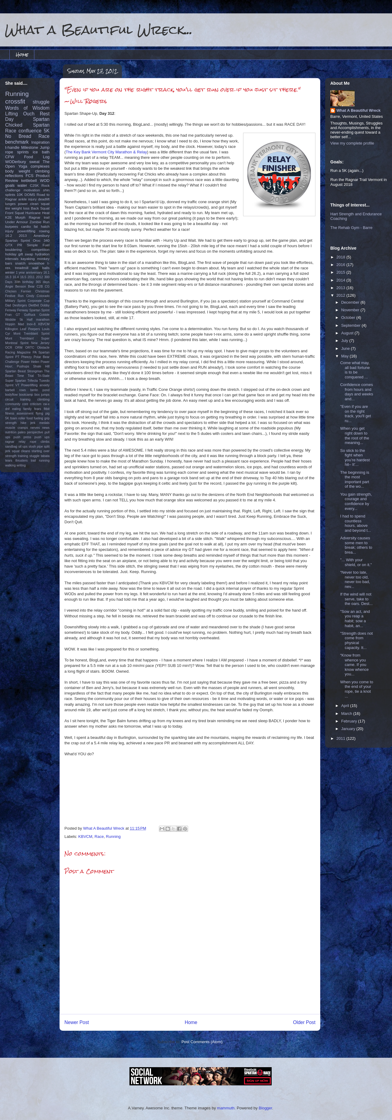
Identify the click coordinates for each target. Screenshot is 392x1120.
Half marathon (38, 319)
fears (37, 409)
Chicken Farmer (18, 291)
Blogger (265, 1108)
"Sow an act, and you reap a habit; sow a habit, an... (355, 618)
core (25, 404)
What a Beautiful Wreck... (99, 29)
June (346, 348)
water (22, 185)
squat (45, 204)
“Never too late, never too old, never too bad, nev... (355, 579)
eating (16, 409)
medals (45, 423)
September (351, 325)
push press (22, 437)
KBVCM (85, 836)
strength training (16, 456)
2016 (341, 264)
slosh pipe (36, 446)
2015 (341, 272)
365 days (43, 282)
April (345, 705)
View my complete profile (352, 143)
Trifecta (32, 380)
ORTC (29, 347)
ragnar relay (15, 441)
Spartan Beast (15, 371)
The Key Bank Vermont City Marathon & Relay (106, 152)
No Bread (18, 136)
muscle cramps (16, 427)
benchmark (17, 142)
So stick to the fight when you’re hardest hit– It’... (355, 457)
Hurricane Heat (37, 213)
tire (7, 208)
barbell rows (15, 390)
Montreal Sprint (17, 343)
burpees (11, 226)
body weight (17, 171)
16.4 (16, 277)
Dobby (45, 305)
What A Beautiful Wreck (358, 110)
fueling (38, 418)
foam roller (18, 418)
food (29, 418)
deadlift (44, 199)
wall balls (41, 268)
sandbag (11, 446)
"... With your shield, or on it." (356, 562)
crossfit (15, 101)
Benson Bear (25, 286)
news (46, 427)
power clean (28, 204)
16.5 (23, 277)
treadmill (21, 268)
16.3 (8, 277)
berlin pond (40, 390)
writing (21, 465)
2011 (31, 277)
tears (8, 460)
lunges (10, 204)
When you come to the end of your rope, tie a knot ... (356, 689)
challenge (12, 190)
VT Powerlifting (26, 385)
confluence (30, 130)
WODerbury (15, 161)
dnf (7, 409)
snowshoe (37, 263)
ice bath (41, 152)
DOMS (30, 194)
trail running (40, 460)
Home (22, 54)
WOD (45, 180)
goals (10, 185)
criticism (36, 404)
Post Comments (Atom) (201, 1042)
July (345, 340)
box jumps (42, 394)
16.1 (46, 272)
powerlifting (26, 231)
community (12, 404)
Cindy (30, 296)
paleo (22, 432)
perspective (35, 432)
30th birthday (24, 282)
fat (36, 226)
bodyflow (11, 394)
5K (47, 130)
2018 (341, 257)
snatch (20, 263)
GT (17, 314)
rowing (44, 231)
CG (47, 286)
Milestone (29, 147)
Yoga (22, 166)
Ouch (28, 113)
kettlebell (29, 180)
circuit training (17, 399)
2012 (39, 277)
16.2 (8, 235)
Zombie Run (39, 222)
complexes (40, 166)
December (351, 302)
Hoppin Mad (14, 324)
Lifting (11, 113)
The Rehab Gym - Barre (351, 227)
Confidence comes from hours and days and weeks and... (356, 391)
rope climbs (40, 441)
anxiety (45, 385)
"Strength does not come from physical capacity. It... (356, 640)
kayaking (28, 259)
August (348, 333)
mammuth (226, 1108)
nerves (35, 427)
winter (10, 272)
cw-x (46, 404)
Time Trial (25, 375)
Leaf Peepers (30, 329)
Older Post (304, 1022)
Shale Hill (41, 366)
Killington (11, 329)
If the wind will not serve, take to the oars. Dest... (356, 599)
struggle (41, 101)
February (349, 721)
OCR (8, 347)
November (351, 310)
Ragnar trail (39, 217)
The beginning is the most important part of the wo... (354, 479)
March (347, 713)
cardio (26, 226)
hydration (42, 254)
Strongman (35, 371)
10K (20, 194)
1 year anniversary (29, 272)
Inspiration (40, 142)
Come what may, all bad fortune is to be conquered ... (355, 369)
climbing (42, 171)
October (348, 317)
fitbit (47, 409)
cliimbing (43, 399)
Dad (8, 305)
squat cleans (21, 451)
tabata (45, 456)
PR (19, 245)
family (27, 409)
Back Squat (40, 208)
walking (10, 465)
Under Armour (16, 222)
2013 (23, 235)
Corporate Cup (39, 300)
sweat (34, 161)
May (345, 356)
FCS (29, 175)
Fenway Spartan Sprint (33, 310)
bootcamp (26, 394)
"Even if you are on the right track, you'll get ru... (355, 413)
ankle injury (27, 199)
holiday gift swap (19, 254)
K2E (8, 217)
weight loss (20, 208)
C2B (40, 286)
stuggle (34, 456)
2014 (341, 280)
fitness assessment (19, 413)
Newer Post (76, 1022)
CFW (9, 157)
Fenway (10, 310)
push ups (42, 437)
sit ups (22, 446)
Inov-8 (31, 324)
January (348, 728)
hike (23, 423)
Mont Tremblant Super (27, 338)
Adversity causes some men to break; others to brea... (356, 545)
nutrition (10, 432)
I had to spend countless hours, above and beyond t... (355, 523)
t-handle (12, 147)
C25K (34, 185)
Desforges (19, 305)
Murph (20, 217)
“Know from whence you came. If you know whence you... (354, 664)
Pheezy (26, 357)
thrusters (21, 460)
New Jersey (40, 343)
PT (17, 357)
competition (40, 249)
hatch (45, 226)
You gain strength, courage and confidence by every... (356, 501)
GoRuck (30, 314)
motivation (32, 190)
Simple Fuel (38, 245)
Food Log (37, 157)
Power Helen (30, 362)
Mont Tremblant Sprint (31, 333)
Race (99, 836)
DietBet (34, 305)
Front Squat (14, 213)
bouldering (13, 249)
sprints (23, 152)
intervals (12, 259)
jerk (33, 423)
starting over (41, 451)
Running (113, 836)
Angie (9, 286)
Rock (45, 185)
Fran (8, 314)
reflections (14, 175)
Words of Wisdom (27, 108)
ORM (18, 347)
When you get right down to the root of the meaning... (354, 435)
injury (9, 231)
